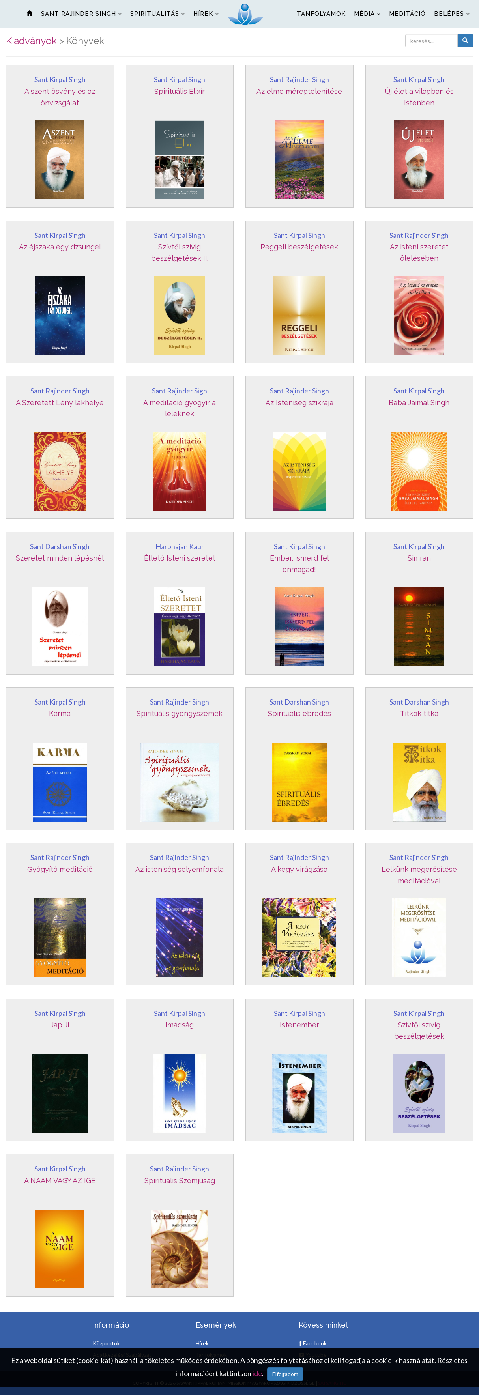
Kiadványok (31, 41)
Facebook (313, 1343)
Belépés (449, 13)
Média (364, 13)
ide (257, 1373)
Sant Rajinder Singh (78, 13)
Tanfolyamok (321, 13)
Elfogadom (285, 1374)
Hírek (203, 13)
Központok (106, 1343)
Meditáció (407, 13)
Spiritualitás (154, 13)
